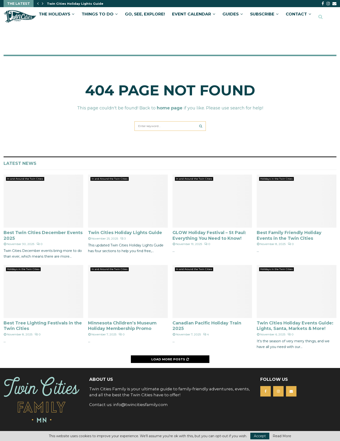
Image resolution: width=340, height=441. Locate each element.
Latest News (20, 163)
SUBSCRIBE (262, 14)
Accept (260, 436)
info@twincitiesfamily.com (140, 404)
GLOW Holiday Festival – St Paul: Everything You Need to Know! (209, 235)
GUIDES (230, 14)
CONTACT (296, 14)
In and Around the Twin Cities (25, 178)
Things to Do (97, 14)
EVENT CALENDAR (191, 14)
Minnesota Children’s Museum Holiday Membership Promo (122, 325)
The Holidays (54, 14)
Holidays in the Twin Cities (276, 178)
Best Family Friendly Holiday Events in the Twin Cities (289, 235)
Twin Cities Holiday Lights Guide (125, 232)
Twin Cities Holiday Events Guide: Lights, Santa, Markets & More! (295, 325)
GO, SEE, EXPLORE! (145, 14)
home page (169, 108)
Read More (282, 436)
